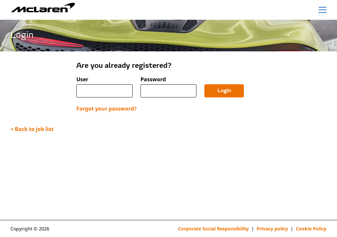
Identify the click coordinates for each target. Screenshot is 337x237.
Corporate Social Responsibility (213, 228)
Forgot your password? (106, 108)
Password (153, 79)
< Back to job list (32, 129)
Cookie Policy (311, 228)
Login (224, 90)
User (82, 79)
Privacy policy (272, 228)
